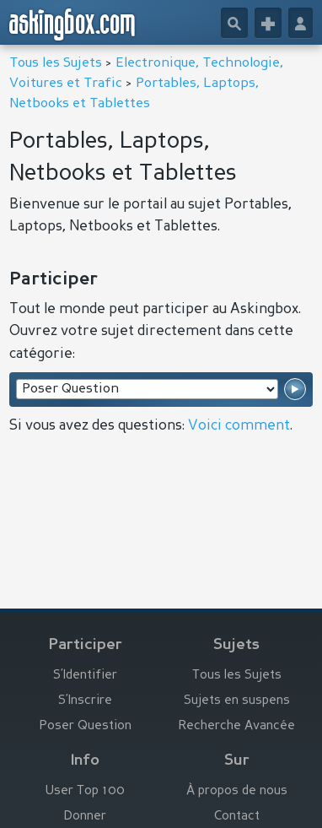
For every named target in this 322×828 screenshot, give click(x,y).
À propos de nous (236, 791)
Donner (85, 816)
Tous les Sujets (55, 63)
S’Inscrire (85, 701)
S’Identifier (85, 675)
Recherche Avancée (237, 726)
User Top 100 (85, 791)
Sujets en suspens (237, 701)
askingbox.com (73, 24)
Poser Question (85, 726)
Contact (237, 816)
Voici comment (239, 426)
